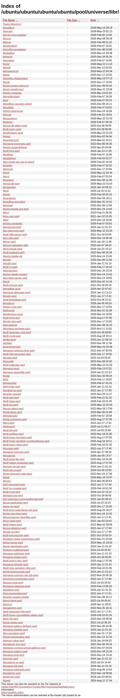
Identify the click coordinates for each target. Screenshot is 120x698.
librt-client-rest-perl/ (13, 230)
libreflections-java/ (13, 314)
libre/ (5, 100)
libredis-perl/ (10, 263)
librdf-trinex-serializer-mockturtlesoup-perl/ (26, 441)
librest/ (6, 680)
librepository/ (10, 118)
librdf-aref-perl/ (11, 397)
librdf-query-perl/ (12, 129)
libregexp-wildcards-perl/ (16, 669)
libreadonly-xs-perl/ (13, 662)
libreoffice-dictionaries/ (15, 78)
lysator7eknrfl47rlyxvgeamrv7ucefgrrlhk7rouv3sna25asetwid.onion (38, 686)
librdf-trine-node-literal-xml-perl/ (20, 510)
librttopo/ (7, 122)
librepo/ (7, 114)
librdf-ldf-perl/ (10, 430)
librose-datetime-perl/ (14, 528)
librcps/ (7, 481)
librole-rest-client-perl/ (15, 513)
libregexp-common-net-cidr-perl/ (20, 575)
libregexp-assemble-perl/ (16, 372)
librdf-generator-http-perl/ (17, 611)
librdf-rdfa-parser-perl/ (15, 234)
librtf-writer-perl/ (11, 386)
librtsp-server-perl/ (13, 542)
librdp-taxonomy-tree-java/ (17, 473)
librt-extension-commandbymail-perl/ (23, 499)
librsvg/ (7, 38)
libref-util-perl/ (10, 618)
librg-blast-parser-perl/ (15, 278)
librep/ (6, 75)
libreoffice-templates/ (14, 49)
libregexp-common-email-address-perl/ (24, 648)
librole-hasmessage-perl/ (16, 571)
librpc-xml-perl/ (11, 216)
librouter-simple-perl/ (14, 466)
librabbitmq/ (9, 158)
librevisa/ (8, 205)
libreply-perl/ (10, 296)
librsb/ (6, 64)
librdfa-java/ (9, 339)
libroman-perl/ (10, 658)
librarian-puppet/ (12, 394)
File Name (9, 20)
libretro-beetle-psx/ (13, 89)
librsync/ (7, 604)
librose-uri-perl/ (11, 531)
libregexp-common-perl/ (16, 452)
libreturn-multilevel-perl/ (16, 550)
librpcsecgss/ (10, 270)
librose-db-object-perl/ (15, 125)
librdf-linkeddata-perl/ (14, 299)
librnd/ (6, 82)
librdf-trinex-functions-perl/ (17, 437)
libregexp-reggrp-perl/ (15, 557)
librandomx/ (9, 198)
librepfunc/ (9, 303)
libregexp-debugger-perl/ (16, 292)
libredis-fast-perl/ (12, 321)
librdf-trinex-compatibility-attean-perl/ (23, 615)
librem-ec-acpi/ (11, 506)
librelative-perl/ (11, 590)
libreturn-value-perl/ (14, 640)
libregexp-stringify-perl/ (15, 564)
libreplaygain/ (10, 415)
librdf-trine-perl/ (11, 151)
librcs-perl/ (9, 423)
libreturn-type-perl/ (13, 582)
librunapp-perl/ (11, 448)
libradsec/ (8, 180)
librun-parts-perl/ (12, 521)
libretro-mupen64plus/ (15, 147)
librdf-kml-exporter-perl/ (16, 535)
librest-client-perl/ (12, 600)
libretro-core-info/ (12, 307)
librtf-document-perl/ (14, 484)
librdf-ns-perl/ (10, 267)
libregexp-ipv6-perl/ (13, 655)
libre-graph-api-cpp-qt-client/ (18, 162)
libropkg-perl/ (10, 357)
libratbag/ (8, 154)
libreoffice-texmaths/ (14, 202)
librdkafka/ (8, 53)
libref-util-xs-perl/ (12, 470)
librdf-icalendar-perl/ (14, 365)
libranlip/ (7, 165)
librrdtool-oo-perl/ (12, 390)
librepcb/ (7, 56)
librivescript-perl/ (12, 227)
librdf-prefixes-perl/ (13, 434)
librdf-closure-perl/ (13, 285)
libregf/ (6, 67)
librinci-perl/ (9, 241)
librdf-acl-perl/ (10, 405)
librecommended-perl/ (15, 593)
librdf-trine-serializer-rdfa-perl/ (19, 568)
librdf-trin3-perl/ (11, 318)
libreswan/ (8, 60)
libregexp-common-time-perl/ (19, 350)
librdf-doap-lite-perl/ (14, 459)
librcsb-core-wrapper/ (14, 35)
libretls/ (7, 260)
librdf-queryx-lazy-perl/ (15, 560)
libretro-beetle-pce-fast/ (16, 209)
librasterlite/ (9, 187)
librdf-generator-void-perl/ (17, 332)
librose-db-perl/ (11, 183)
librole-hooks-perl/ (13, 622)
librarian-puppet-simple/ (16, 597)
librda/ (6, 376)
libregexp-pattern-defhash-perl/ (20, 626)
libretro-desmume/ (13, 111)
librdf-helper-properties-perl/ (18, 463)
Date (93, 20)
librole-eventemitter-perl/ (16, 637)
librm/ (6, 212)
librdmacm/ (9, 426)
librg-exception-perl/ (14, 633)
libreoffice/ (8, 27)
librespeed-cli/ (10, 71)
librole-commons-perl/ (15, 419)
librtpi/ (6, 477)
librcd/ (6, 281)
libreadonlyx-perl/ (12, 608)
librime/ (7, 42)
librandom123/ (11, 140)
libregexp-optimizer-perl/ (16, 553)
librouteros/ (9, 455)
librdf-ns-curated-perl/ (15, 488)
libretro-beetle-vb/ (12, 256)
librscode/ (8, 361)
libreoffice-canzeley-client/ (17, 104)
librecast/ (8, 169)
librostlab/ (8, 107)
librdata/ (7, 343)
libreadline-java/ (11, 288)
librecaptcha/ (10, 325)
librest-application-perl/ (15, 502)
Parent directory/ (12, 24)
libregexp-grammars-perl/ (17, 143)
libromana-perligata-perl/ (16, 328)
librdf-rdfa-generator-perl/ (17, 354)
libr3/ (5, 379)
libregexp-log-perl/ (13, 495)
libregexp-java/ (11, 368)
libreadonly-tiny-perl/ (14, 644)
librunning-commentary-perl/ (18, 579)
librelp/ (6, 136)
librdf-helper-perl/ (12, 524)
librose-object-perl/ (13, 408)
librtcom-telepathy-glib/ (15, 245)
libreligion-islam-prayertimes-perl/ (21, 539)
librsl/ (6, 191)
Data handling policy (12, 692)
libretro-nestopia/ (12, 93)
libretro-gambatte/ (12, 223)
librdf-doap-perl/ (11, 401)
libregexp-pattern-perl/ (15, 651)
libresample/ (9, 383)
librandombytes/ (12, 346)
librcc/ (6, 176)
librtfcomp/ (9, 310)
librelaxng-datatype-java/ (16, 586)
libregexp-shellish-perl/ (15, 629)
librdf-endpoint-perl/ (14, 252)
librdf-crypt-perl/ (11, 492)
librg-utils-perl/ (11, 238)
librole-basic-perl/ (12, 412)
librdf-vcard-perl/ (12, 336)
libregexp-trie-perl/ (13, 666)
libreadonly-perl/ (12, 673)
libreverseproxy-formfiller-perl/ (19, 517)
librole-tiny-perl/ (11, 676)
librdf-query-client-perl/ (15, 444)
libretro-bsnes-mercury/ (16, 85)
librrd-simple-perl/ (12, 249)
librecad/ (7, 31)
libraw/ (6, 194)
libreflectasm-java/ (13, 133)
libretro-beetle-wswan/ (15, 274)
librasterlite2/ (10, 46)
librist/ (6, 172)
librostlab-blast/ (11, 96)
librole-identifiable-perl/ (15, 546)
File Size (72, 20)
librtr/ (6, 220)
